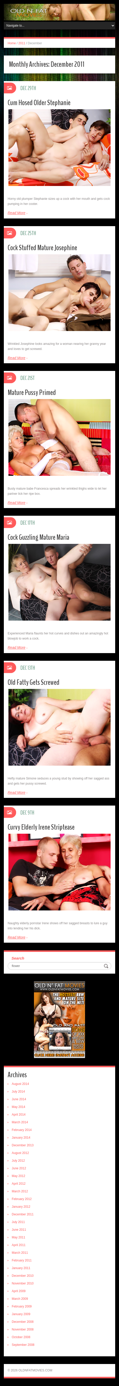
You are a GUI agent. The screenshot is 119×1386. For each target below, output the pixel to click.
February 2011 (22, 1260)
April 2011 (19, 1245)
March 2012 (20, 1191)
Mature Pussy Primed (32, 392)
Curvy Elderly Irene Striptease (41, 827)
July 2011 (18, 1222)
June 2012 (19, 1168)
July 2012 (18, 1160)
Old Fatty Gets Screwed (34, 682)
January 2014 (21, 1137)
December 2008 (22, 1322)
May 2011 (18, 1237)
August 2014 (20, 1084)
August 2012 (20, 1153)
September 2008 (23, 1345)
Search (17, 958)
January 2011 (21, 1268)
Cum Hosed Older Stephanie (39, 102)
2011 (21, 43)
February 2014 (22, 1130)
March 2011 (20, 1253)
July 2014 (18, 1091)
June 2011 (19, 1229)
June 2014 (19, 1099)
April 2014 (19, 1114)
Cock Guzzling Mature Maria (38, 537)
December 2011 (22, 1214)
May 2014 (18, 1107)
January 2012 (21, 1206)
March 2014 (20, 1122)
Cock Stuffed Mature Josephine (42, 248)
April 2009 (19, 1291)
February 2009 (22, 1306)
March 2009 (20, 1299)
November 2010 (22, 1283)
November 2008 (22, 1329)
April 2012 (19, 1183)
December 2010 (22, 1276)
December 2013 (22, 1145)
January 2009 (21, 1314)
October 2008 (21, 1337)
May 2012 (18, 1176)
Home (12, 43)
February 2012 (22, 1199)
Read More (16, 213)
